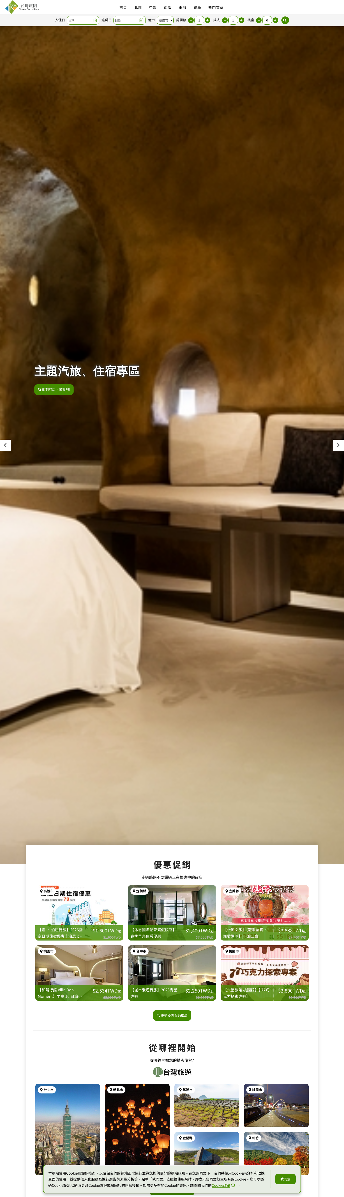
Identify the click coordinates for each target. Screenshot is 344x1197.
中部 (153, 7)
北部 (138, 7)
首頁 (123, 7)
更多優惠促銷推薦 (172, 1022)
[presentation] (5, 445)
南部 (168, 7)
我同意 (285, 1178)
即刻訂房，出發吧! (54, 389)
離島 (197, 7)
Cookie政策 (223, 1185)
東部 (182, 7)
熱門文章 (216, 7)
